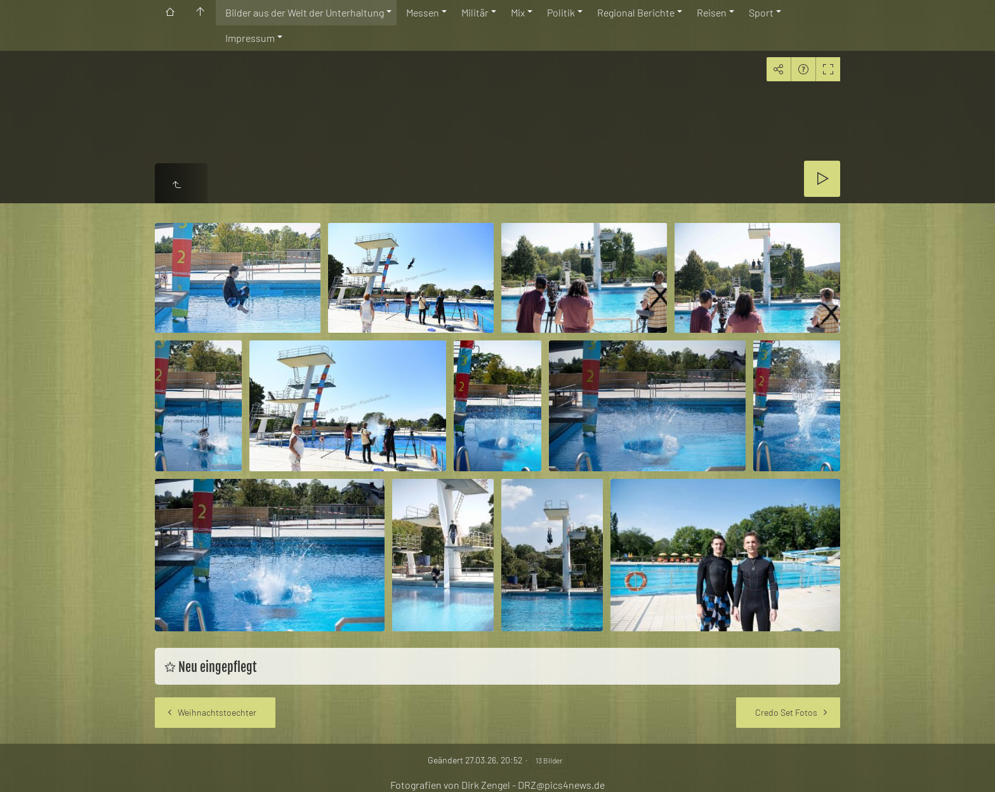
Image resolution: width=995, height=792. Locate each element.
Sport (761, 12)
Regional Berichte (636, 12)
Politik (561, 12)
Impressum (250, 38)
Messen (422, 12)
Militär (475, 12)
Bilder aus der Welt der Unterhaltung (304, 12)
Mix (518, 12)
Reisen (712, 12)
